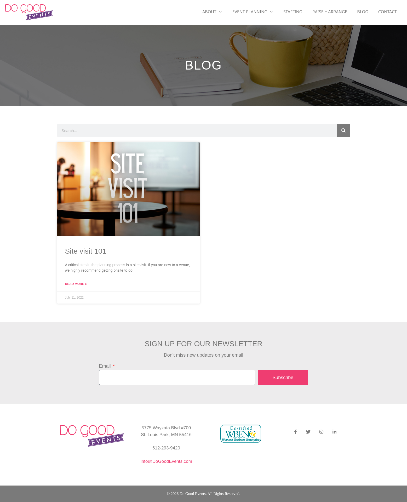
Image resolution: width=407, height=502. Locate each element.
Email (105, 366)
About (214, 12)
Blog (362, 12)
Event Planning (255, 12)
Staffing (292, 12)
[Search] (343, 130)
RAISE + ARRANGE (329, 12)
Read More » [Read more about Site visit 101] (76, 284)
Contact (387, 12)
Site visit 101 (86, 251)
